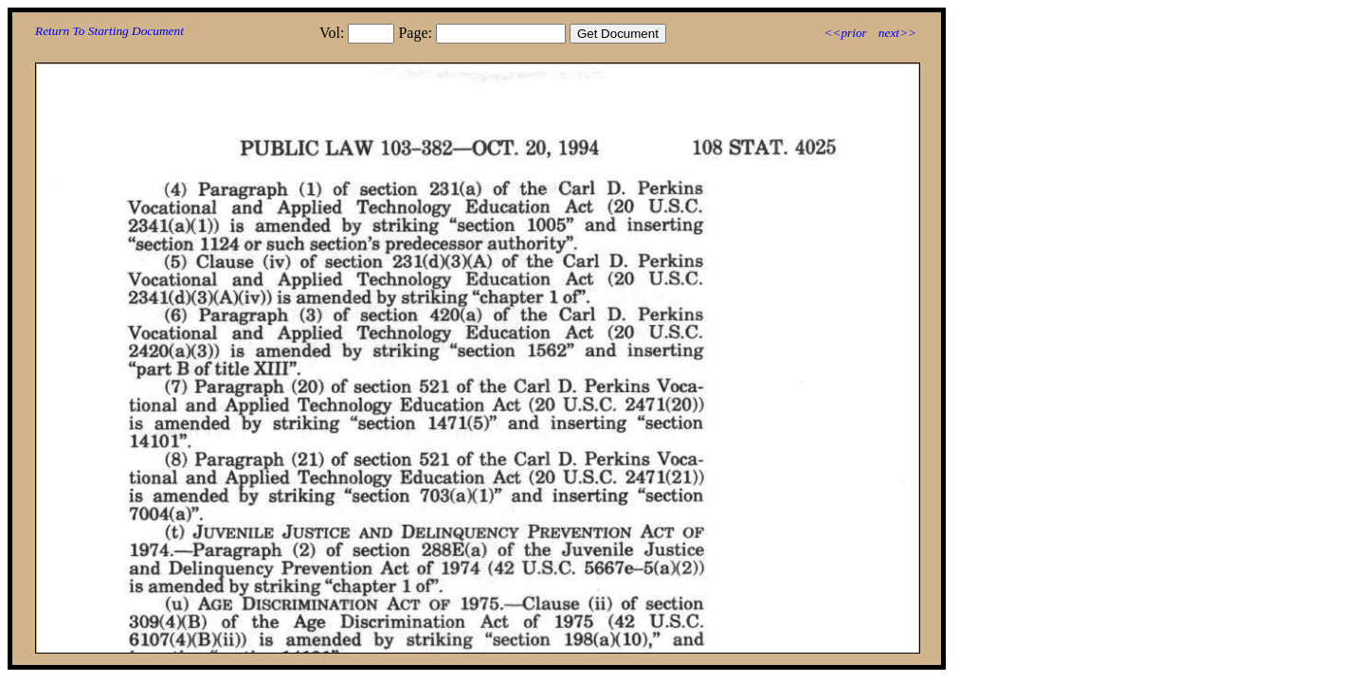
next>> (897, 33)
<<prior (845, 33)
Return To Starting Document (109, 31)
